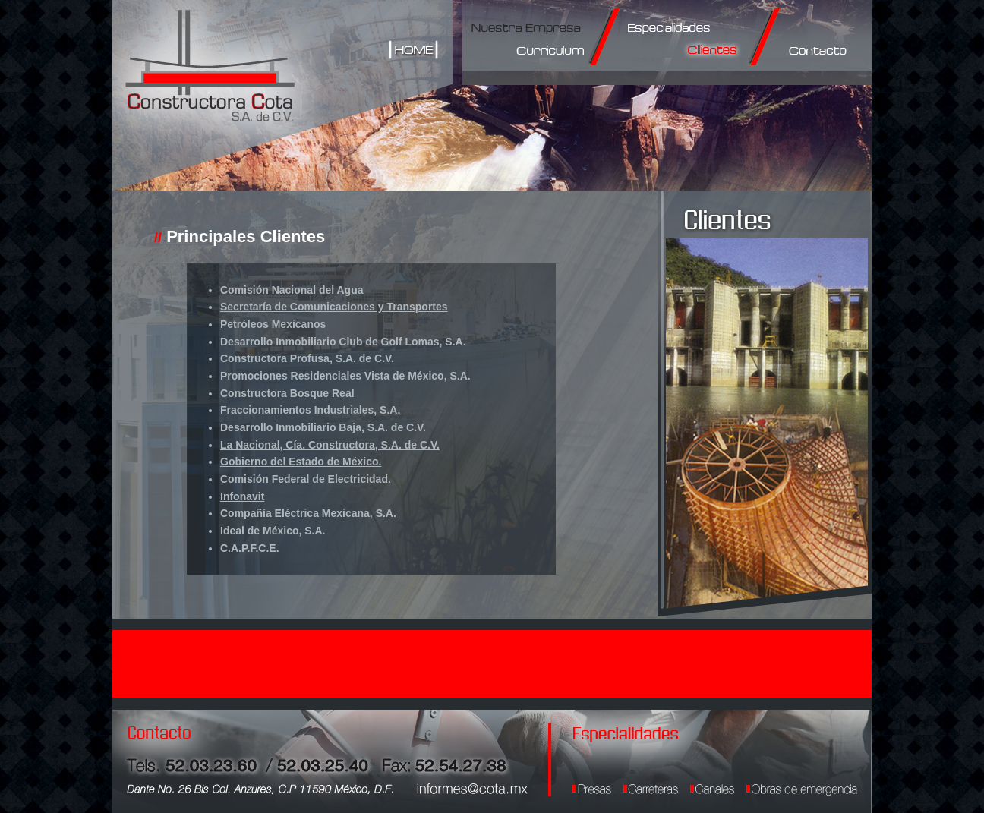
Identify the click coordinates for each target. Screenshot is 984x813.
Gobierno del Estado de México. (300, 461)
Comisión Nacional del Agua (292, 290)
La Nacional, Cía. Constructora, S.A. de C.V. (330, 445)
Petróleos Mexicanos (273, 324)
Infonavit (242, 496)
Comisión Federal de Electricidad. (305, 479)
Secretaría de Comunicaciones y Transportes (334, 307)
